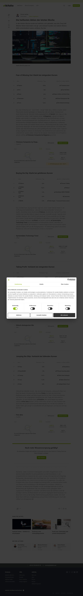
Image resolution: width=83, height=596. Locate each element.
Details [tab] (41, 284)
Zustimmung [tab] (18, 284)
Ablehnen (18, 315)
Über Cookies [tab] (65, 284)
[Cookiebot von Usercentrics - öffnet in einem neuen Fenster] (68, 280)
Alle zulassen (64, 315)
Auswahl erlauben (41, 315)
